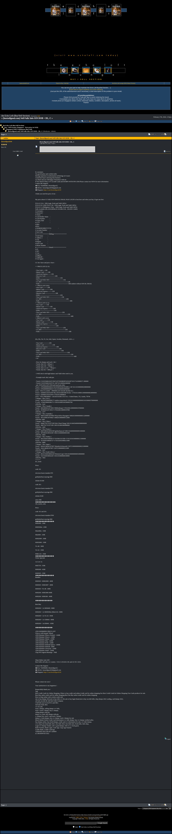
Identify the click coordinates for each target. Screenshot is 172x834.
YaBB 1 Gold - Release (82, 817)
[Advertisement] (86, 35)
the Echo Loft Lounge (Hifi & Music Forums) (123, 83)
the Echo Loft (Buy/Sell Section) (13, 125)
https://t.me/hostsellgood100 (52, 190)
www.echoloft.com (24, 83)
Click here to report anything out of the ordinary (86, 89)
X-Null (86, 819)
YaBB (38, 116)
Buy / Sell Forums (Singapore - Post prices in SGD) (21, 127)
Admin (53, 131)
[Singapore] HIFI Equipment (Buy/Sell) (19, 129)
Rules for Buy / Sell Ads (62, 83)
